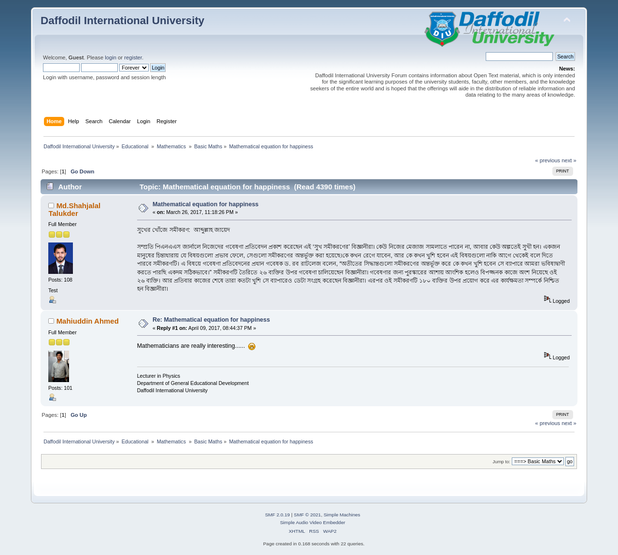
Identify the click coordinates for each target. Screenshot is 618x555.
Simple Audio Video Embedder (312, 522)
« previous (547, 160)
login (110, 57)
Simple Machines (341, 514)
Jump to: (501, 461)
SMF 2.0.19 (277, 514)
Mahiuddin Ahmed (87, 321)
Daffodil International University (122, 20)
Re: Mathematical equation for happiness (211, 319)
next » (569, 160)
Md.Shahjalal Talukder (74, 209)
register (133, 57)
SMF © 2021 (307, 514)
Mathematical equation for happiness (206, 204)
